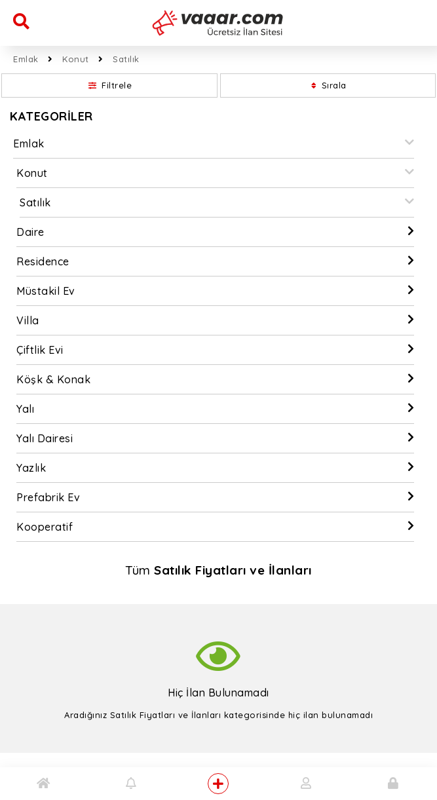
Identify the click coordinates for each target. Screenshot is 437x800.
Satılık (126, 59)
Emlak (26, 59)
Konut (75, 59)
